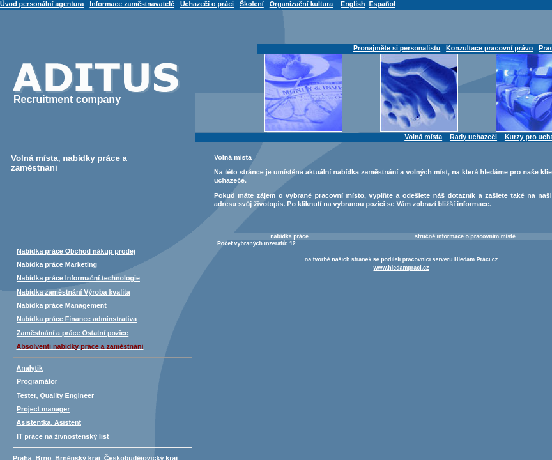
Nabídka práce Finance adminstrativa (77, 319)
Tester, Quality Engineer (55, 395)
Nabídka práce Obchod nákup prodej (76, 251)
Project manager (43, 409)
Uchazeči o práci (207, 4)
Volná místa (423, 137)
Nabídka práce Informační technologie (78, 278)
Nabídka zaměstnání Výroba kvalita (73, 292)
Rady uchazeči (473, 137)
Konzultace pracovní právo (489, 48)
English (353, 4)
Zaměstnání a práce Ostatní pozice (72, 333)
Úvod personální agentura (42, 4)
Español (382, 4)
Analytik (30, 368)
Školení (252, 4)
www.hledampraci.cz (401, 267)
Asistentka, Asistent (49, 422)
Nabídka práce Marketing (57, 264)
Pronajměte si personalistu (396, 48)
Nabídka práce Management (62, 305)
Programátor (37, 381)
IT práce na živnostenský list (63, 436)
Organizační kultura (301, 4)
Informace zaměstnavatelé (131, 4)
